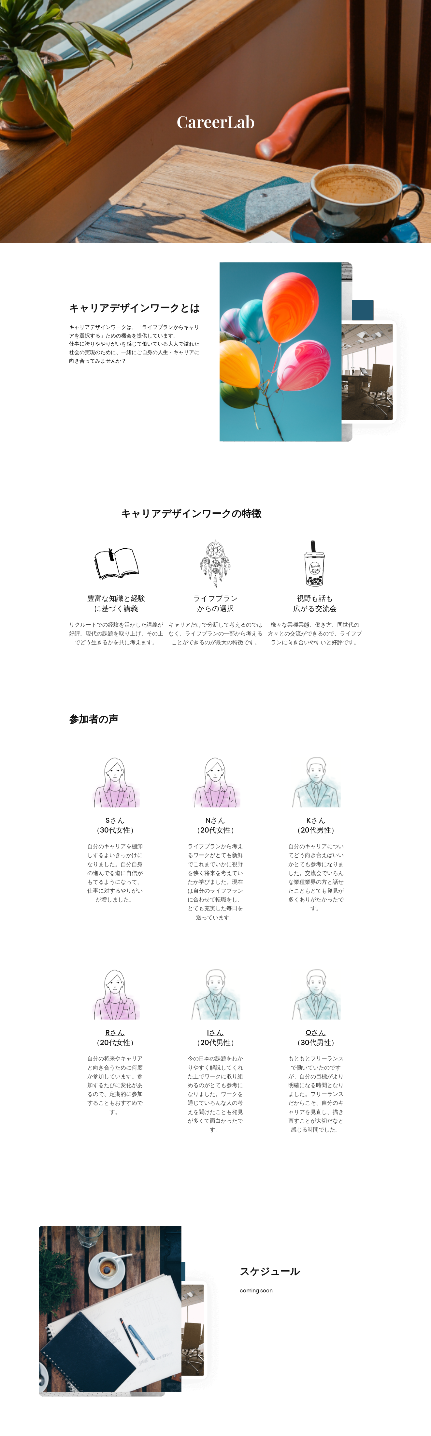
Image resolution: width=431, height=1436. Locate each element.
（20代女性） (115, 1043)
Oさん (316, 1032)
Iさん (215, 1032)
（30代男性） (316, 1043)
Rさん (115, 1032)
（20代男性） (215, 1043)
